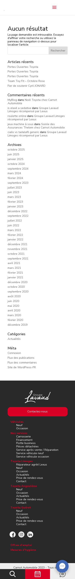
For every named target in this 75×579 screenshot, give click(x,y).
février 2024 (15, 178)
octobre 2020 (16, 287)
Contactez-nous (37, 411)
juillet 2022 (15, 220)
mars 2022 (14, 230)
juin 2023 (13, 192)
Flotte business (26, 443)
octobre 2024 (16, 164)
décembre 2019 (17, 325)
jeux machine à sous (20, 124)
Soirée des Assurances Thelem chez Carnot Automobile (36, 125)
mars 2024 (14, 173)
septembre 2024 (18, 169)
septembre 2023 (18, 183)
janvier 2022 (15, 239)
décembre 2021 (17, 244)
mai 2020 (13, 306)
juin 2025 (13, 154)
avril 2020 (14, 310)
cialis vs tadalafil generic (23, 132)
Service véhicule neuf (30, 453)
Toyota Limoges (21, 461)
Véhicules (16, 422)
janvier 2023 (15, 206)
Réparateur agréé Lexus (31, 464)
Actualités (14, 339)
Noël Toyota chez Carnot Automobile (32, 101)
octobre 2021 (16, 254)
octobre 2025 (16, 150)
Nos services (18, 433)
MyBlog (12, 100)
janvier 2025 (15, 159)
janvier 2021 (15, 277)
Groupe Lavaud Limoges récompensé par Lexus (33, 109)
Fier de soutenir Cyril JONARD (26, 86)
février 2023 (15, 202)
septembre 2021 (18, 258)
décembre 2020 (17, 282)
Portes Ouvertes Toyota (23, 67)
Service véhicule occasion (32, 457)
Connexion (14, 353)
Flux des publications (21, 358)
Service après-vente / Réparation (37, 450)
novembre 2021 (17, 249)
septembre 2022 (18, 216)
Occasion (22, 428)
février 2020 (15, 320)
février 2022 (15, 235)
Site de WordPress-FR (22, 367)
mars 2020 (14, 315)
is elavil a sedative (19, 108)
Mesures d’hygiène (23, 550)
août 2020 (14, 296)
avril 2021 (14, 263)
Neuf (19, 425)
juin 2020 (13, 301)
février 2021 (15, 273)
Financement (24, 440)
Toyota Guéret (20, 507)
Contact (21, 481)
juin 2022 (13, 225)
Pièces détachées (27, 446)
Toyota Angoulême (23, 486)
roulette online (17, 116)
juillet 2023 (15, 187)
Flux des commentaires (22, 362)
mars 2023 (14, 197)
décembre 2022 (17, 211)
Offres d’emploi (21, 545)
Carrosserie (23, 436)
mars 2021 (14, 268)
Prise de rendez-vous (29, 478)
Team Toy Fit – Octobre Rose (26, 81)
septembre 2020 (18, 291)
